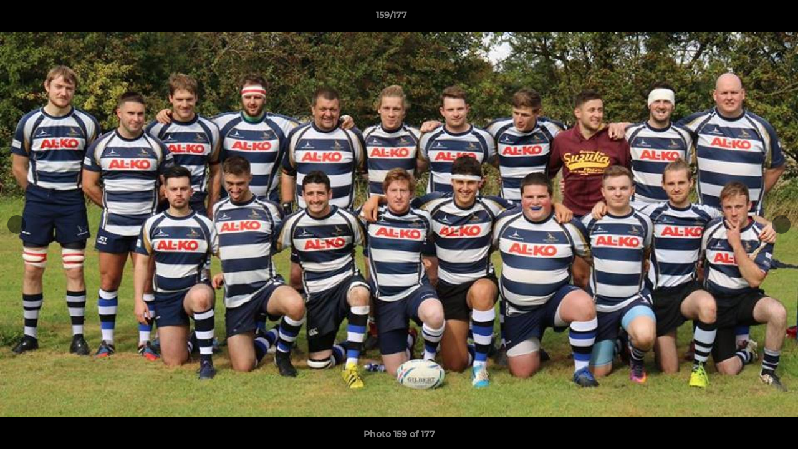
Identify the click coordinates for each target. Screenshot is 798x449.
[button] (745, 18)
